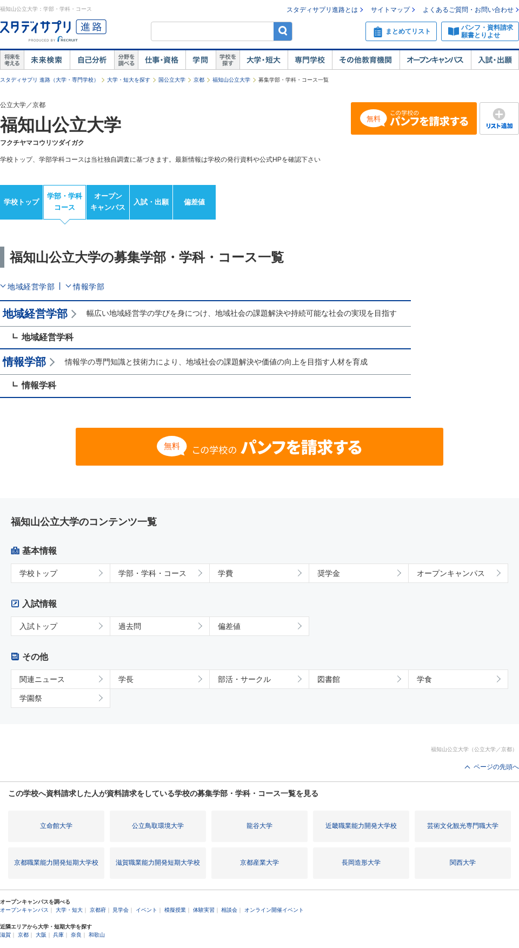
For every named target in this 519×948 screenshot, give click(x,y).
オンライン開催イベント (274, 910)
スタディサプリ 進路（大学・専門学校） (49, 80)
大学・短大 (263, 60)
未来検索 (47, 60)
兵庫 (58, 935)
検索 (283, 31)
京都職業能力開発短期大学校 (56, 862)
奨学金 (328, 573)
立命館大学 (56, 826)
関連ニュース (42, 679)
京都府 (98, 910)
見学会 (120, 910)
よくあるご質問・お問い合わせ (468, 10)
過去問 (129, 626)
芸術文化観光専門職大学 (462, 826)
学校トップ (21, 202)
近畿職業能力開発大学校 (361, 826)
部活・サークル (244, 679)
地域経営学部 (31, 286)
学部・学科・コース (152, 573)
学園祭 (30, 698)
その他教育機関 (366, 60)
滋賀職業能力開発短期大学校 (158, 862)
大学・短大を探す (128, 80)
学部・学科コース (64, 201)
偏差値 (194, 202)
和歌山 (97, 935)
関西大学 (463, 862)
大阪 (41, 935)
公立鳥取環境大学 (158, 826)
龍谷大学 (259, 826)
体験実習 (204, 910)
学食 (424, 679)
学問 (200, 60)
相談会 (229, 910)
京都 (199, 80)
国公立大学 (171, 80)
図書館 (328, 679)
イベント (146, 910)
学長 (126, 679)
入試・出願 (495, 60)
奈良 (76, 935)
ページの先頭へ (496, 767)
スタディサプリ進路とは (322, 10)
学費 (225, 573)
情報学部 (88, 286)
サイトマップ (390, 10)
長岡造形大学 (361, 862)
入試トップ (38, 626)
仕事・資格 (161, 60)
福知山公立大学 (231, 80)
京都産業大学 (259, 862)
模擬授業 (175, 910)
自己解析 (92, 60)
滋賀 (5, 935)
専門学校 (310, 60)
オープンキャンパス (435, 60)
